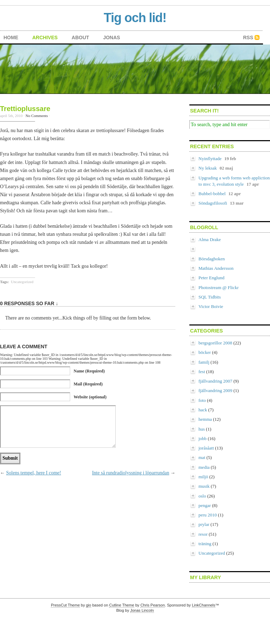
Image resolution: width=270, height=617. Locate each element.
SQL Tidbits (209, 297)
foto (202, 400)
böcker (204, 352)
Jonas (111, 37)
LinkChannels (203, 605)
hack (202, 409)
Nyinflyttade (210, 158)
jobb (202, 438)
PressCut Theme (65, 605)
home (11, 37)
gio (88, 605)
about (80, 37)
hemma (205, 419)
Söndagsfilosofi (212, 203)
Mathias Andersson (216, 268)
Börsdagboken (211, 258)
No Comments (37, 116)
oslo (202, 496)
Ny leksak (207, 168)
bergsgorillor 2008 (215, 342)
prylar (203, 524)
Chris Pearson (152, 605)
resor (203, 534)
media (204, 467)
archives (45, 37)
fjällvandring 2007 (215, 381)
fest (201, 371)
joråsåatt (206, 448)
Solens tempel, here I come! (33, 472)
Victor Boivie (210, 306)
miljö (203, 476)
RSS (248, 37)
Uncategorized (22, 282)
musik (204, 486)
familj (203, 362)
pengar (204, 505)
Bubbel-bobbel (211, 193)
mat (201, 457)
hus (201, 429)
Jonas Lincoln (142, 610)
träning (204, 543)
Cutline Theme (121, 605)
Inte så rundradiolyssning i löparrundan (130, 472)
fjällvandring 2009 (215, 390)
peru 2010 (207, 514)
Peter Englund (211, 277)
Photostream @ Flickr (218, 287)
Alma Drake (209, 239)
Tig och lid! (135, 18)
